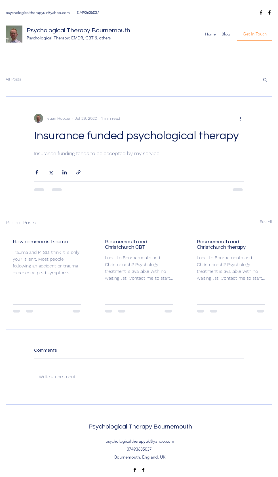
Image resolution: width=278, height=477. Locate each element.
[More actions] (240, 118)
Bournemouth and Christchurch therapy (221, 244)
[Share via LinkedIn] (64, 172)
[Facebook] (261, 12)
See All (266, 221)
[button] (265, 79)
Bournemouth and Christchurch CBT (126, 244)
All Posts (13, 79)
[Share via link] (78, 172)
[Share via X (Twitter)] (50, 172)
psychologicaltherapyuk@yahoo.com (38, 12)
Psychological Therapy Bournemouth (78, 30)
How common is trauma (40, 241)
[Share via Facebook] (36, 172)
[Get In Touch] (254, 34)
